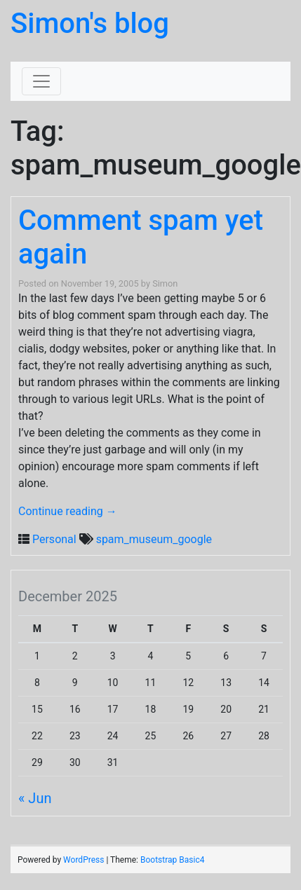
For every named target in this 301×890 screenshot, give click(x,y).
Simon (165, 283)
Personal (54, 539)
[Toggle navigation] (41, 81)
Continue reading (67, 511)
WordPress (83, 860)
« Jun (34, 798)
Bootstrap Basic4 (172, 860)
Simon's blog (90, 23)
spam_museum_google (154, 539)
